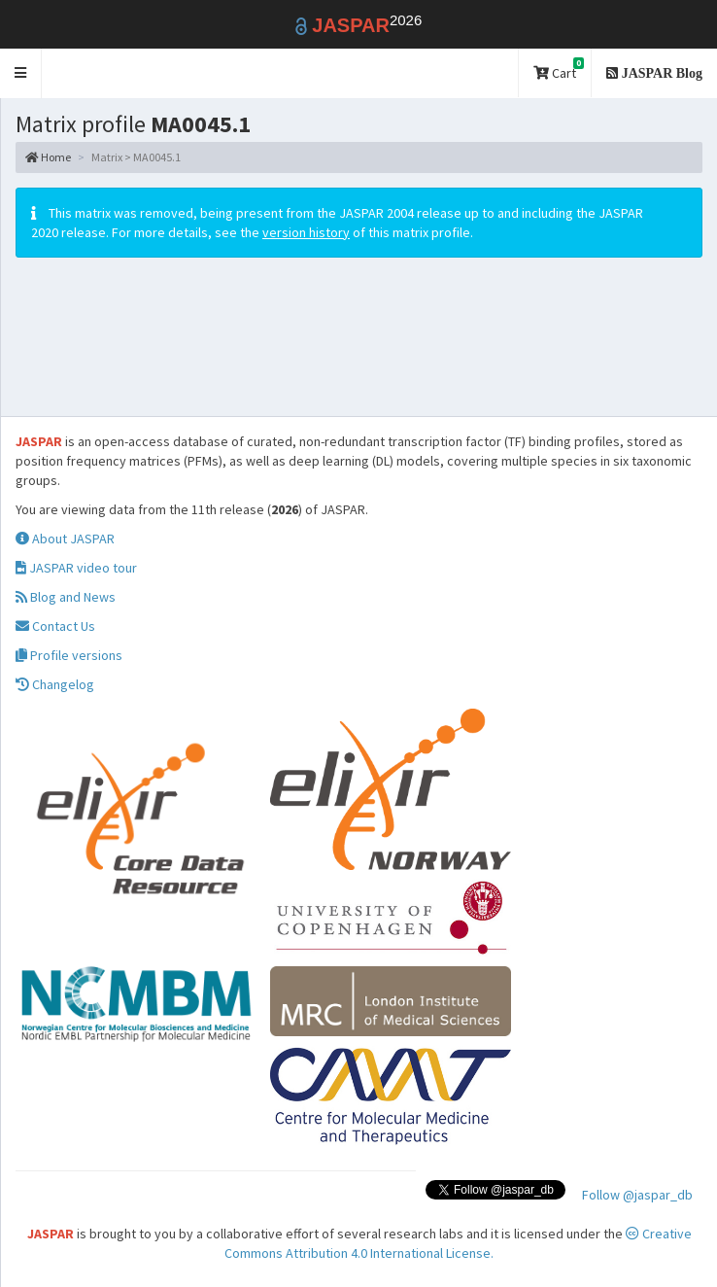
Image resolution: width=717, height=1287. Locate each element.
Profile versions (69, 655)
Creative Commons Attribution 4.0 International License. (458, 1243)
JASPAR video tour (76, 567)
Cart (558, 69)
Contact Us (55, 626)
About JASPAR (65, 538)
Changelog (55, 684)
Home (48, 157)
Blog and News (66, 597)
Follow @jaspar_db (637, 1194)
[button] (21, 73)
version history (306, 232)
